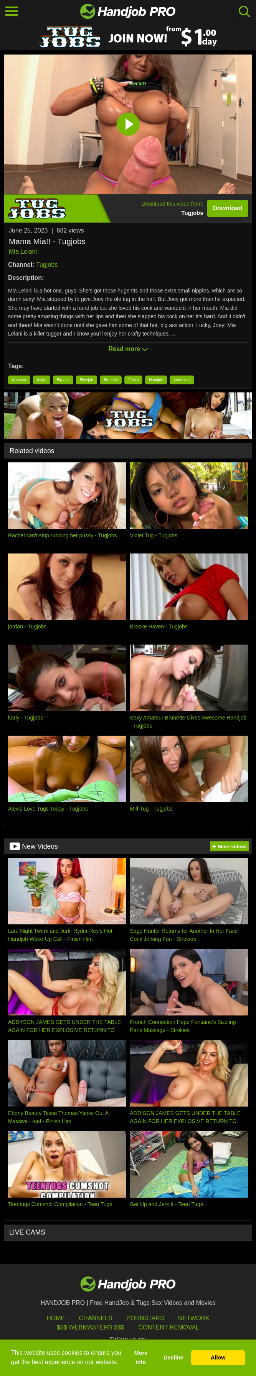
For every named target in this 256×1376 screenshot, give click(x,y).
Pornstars (145, 1318)
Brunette (111, 380)
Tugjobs (47, 264)
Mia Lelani (23, 251)
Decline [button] (173, 1357)
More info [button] (140, 1357)
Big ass (63, 380)
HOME (55, 1318)
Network (194, 1318)
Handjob (156, 380)
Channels (95, 1318)
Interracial (181, 380)
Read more (127, 349)
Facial (133, 380)
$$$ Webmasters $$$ (90, 1327)
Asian (41, 380)
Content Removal (168, 1327)
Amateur (19, 380)
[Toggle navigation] (11, 11)
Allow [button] (218, 1357)
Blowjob (86, 380)
